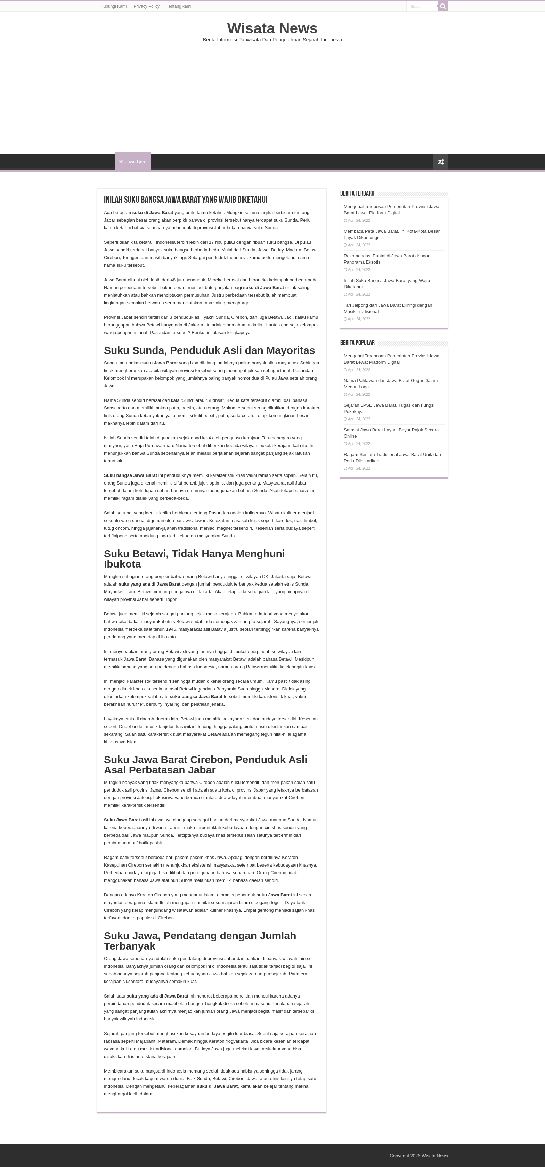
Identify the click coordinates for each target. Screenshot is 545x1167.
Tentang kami (178, 6)
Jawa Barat (133, 161)
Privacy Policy (146, 6)
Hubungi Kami (113, 6)
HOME (106, 161)
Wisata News (272, 28)
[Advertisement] (272, 94)
